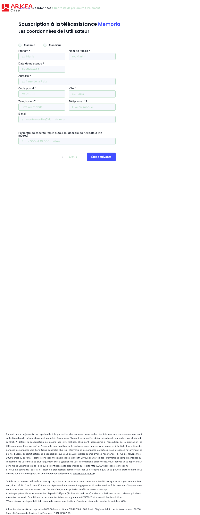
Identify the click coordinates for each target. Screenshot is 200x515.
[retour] (69, 157)
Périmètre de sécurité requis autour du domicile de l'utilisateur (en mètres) (60, 134)
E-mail (22, 113)
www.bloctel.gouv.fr (83, 473)
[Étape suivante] (101, 157)
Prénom (23, 50)
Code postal (26, 88)
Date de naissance (30, 63)
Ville (71, 88)
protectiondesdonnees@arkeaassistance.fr (57, 457)
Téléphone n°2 (78, 101)
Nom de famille (78, 50)
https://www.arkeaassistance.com (109, 465)
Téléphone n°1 (27, 101)
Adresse (23, 75)
